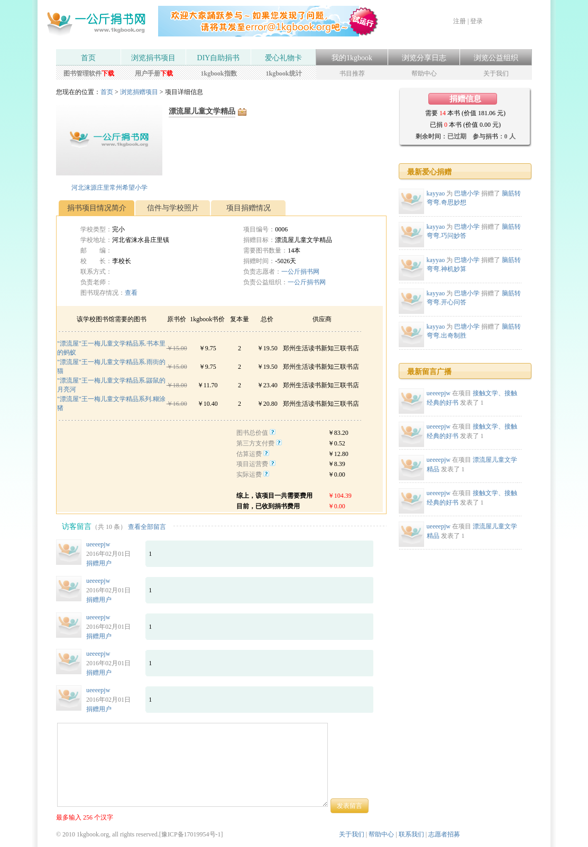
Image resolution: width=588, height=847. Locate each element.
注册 (459, 21)
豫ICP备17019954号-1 (191, 834)
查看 (131, 292)
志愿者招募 (444, 834)
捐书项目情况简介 (96, 208)
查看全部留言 (147, 526)
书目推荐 (352, 73)
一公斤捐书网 (300, 271)
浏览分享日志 (424, 58)
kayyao (436, 193)
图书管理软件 (88, 73)
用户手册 (154, 73)
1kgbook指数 (218, 73)
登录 (476, 21)
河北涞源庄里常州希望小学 (109, 187)
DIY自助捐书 (218, 58)
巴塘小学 (467, 193)
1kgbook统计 (283, 73)
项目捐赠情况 (248, 208)
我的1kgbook (352, 58)
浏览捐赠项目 (139, 92)
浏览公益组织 (496, 58)
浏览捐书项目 (153, 58)
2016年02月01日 (108, 553)
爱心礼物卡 (283, 58)
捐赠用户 (99, 563)
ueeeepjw (98, 544)
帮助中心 (424, 73)
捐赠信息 (465, 99)
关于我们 (496, 73)
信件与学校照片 (173, 208)
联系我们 (411, 834)
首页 (88, 58)
